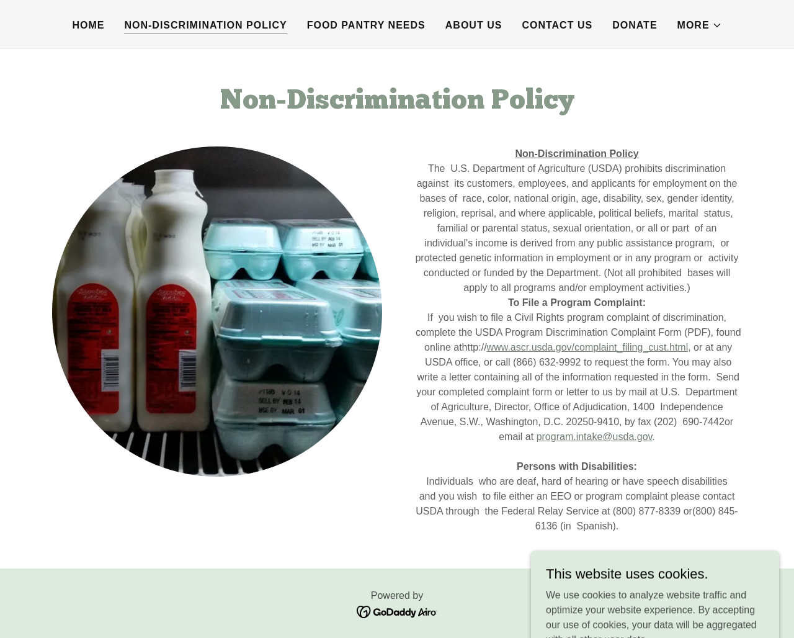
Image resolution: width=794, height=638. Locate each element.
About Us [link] (473, 25)
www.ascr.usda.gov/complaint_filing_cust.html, (589, 347)
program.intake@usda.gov (595, 436)
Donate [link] (634, 25)
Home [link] (88, 25)
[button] (699, 25)
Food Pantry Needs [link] (366, 25)
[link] (397, 611)
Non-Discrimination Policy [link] (205, 25)
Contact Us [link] (557, 25)
